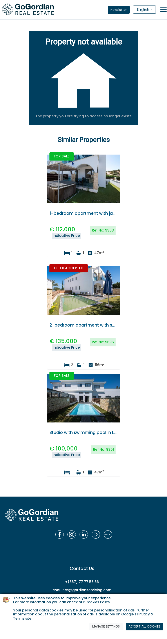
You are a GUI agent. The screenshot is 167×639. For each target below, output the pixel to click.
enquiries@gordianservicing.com (82, 589)
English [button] (143, 9)
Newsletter (119, 9)
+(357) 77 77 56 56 (82, 581)
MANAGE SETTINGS (106, 626)
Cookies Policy (97, 602)
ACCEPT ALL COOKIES (144, 626)
